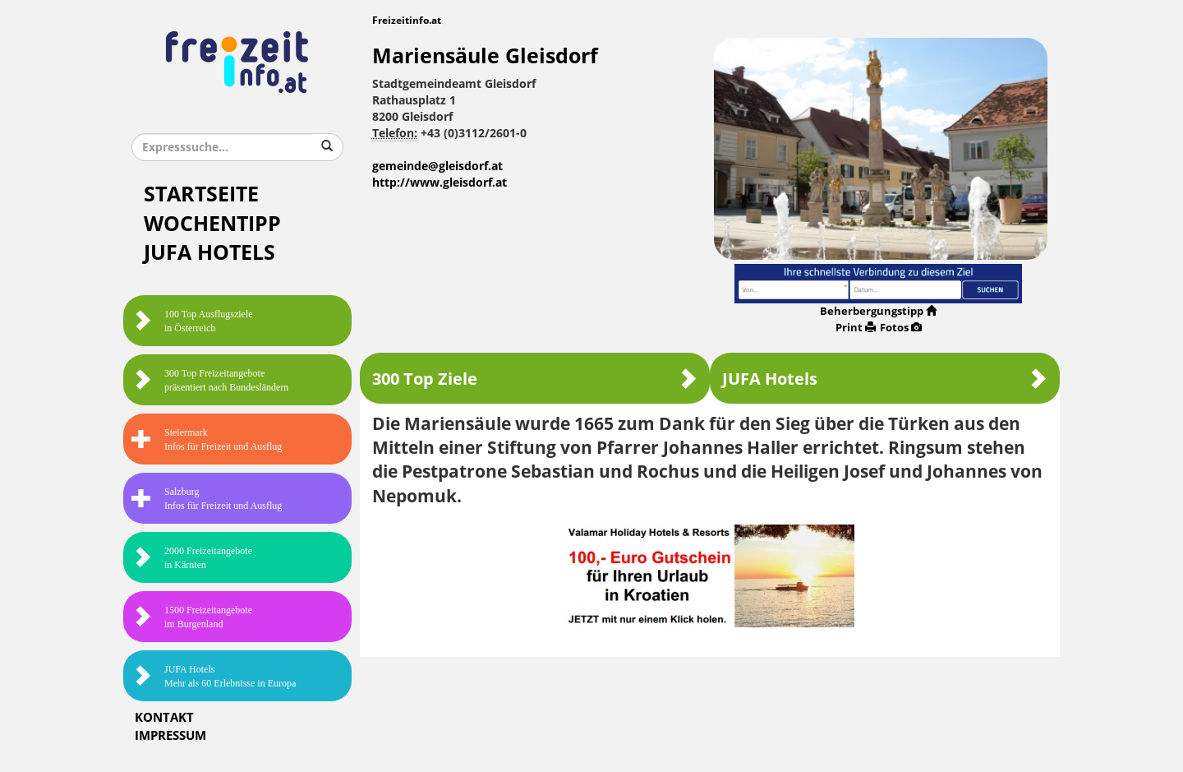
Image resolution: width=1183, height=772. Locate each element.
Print (855, 327)
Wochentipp (212, 224)
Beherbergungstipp (878, 311)
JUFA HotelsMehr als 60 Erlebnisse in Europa (213, 676)
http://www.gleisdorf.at (439, 183)
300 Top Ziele (534, 378)
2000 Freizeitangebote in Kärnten (191, 558)
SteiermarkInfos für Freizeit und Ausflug (206, 439)
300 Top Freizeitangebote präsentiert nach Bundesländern (209, 380)
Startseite (201, 194)
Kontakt (164, 717)
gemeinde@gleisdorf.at (437, 166)
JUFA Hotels (209, 253)
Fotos (901, 327)
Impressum (170, 735)
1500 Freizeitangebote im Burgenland (191, 617)
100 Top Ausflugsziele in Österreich (192, 321)
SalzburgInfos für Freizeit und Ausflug (206, 498)
